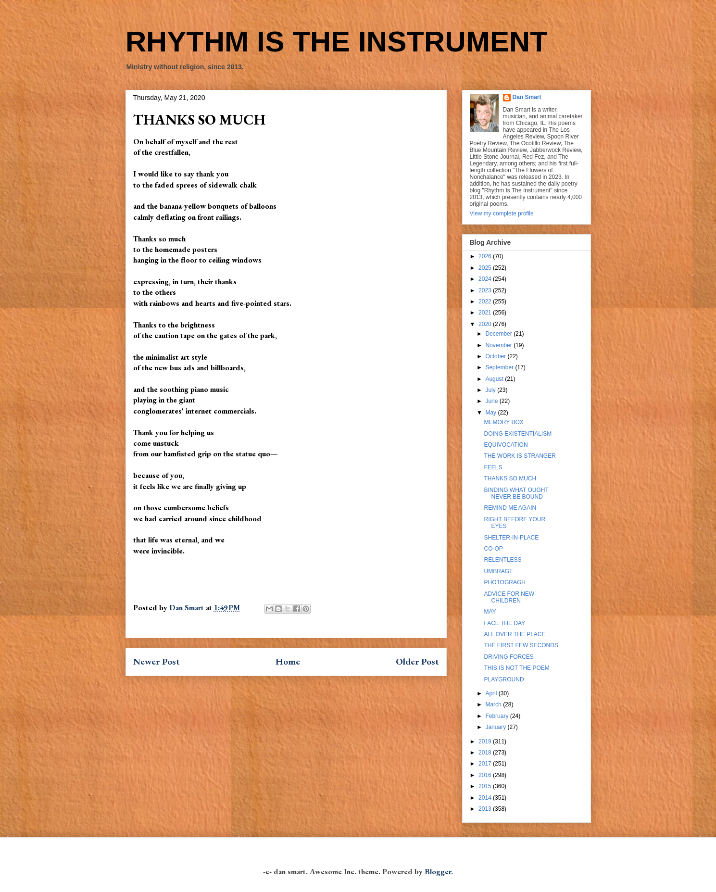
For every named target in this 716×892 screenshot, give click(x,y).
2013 (485, 808)
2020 (485, 324)
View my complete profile (502, 213)
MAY (490, 611)
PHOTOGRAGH (504, 582)
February (497, 716)
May (491, 412)
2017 (485, 763)
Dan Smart (527, 97)
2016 (485, 775)
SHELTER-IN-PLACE (511, 537)
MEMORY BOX (503, 422)
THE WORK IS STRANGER (519, 455)
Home (288, 661)
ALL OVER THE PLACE (514, 634)
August (495, 379)
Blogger (438, 872)
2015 (485, 786)
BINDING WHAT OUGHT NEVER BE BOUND (516, 493)
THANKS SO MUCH (510, 478)
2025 (485, 267)
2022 (485, 301)
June (492, 401)
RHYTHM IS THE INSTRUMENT (337, 41)
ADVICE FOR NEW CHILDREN (509, 597)
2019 (485, 741)
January (496, 727)
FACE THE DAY (504, 623)
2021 (485, 312)
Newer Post (156, 661)
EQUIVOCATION (506, 444)
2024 (485, 279)
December (499, 333)
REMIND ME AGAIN (510, 507)
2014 (485, 797)
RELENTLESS (502, 559)
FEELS (493, 467)
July (491, 390)
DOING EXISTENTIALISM (518, 433)
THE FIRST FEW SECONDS (521, 645)
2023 (485, 290)
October (496, 356)
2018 (485, 752)
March (494, 704)
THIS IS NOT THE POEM (516, 668)
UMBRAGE (498, 571)
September (500, 367)
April (491, 693)
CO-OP (493, 548)
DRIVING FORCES (508, 656)
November (499, 345)
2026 (485, 256)
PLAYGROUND (504, 679)
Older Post (417, 661)
